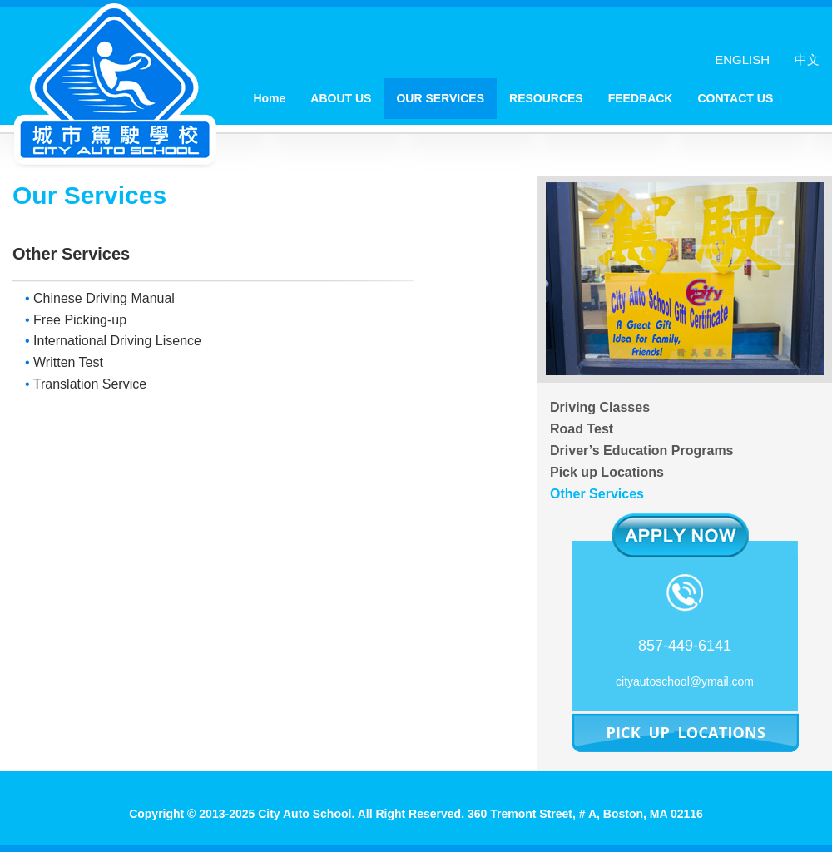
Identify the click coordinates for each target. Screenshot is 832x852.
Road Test (581, 429)
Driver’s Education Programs (642, 450)
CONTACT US (735, 98)
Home (269, 98)
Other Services (597, 494)
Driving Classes (600, 407)
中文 (807, 59)
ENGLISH (742, 59)
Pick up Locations (607, 472)
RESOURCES (546, 98)
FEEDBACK (640, 98)
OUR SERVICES (440, 98)
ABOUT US (340, 98)
